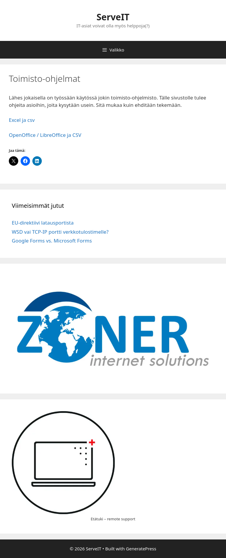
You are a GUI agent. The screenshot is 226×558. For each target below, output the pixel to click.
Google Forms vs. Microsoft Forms (52, 240)
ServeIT (113, 17)
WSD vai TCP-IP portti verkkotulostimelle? (60, 231)
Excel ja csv (22, 120)
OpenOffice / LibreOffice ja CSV (45, 135)
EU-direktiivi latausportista (43, 222)
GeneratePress (141, 549)
